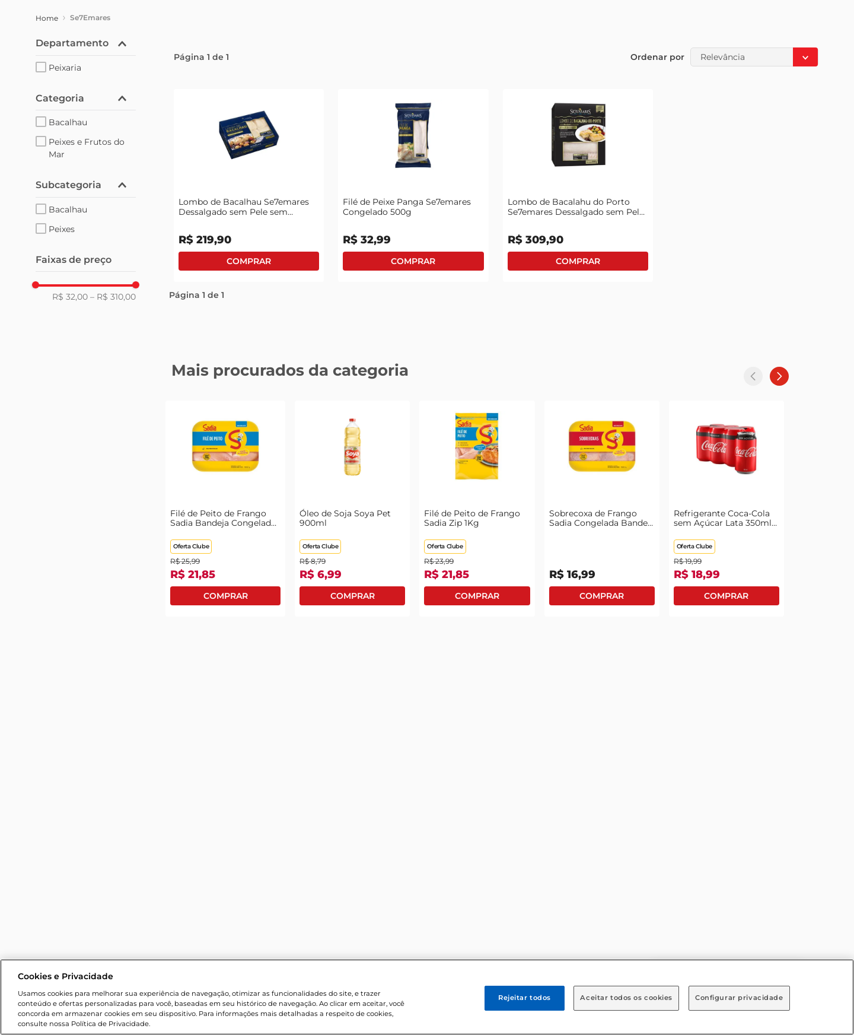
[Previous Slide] (753, 376)
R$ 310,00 (113, 296)
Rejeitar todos (524, 997)
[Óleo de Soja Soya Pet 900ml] (352, 508)
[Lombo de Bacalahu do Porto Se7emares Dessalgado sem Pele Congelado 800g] (578, 185)
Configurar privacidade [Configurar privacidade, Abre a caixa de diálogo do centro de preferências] (739, 997)
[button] (86, 43)
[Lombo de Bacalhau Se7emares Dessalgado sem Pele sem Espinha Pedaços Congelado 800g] (249, 185)
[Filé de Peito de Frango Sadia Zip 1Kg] (477, 508)
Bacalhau (68, 122)
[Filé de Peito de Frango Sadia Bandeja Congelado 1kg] (225, 508)
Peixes (62, 229)
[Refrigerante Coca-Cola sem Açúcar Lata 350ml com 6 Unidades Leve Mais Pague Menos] (726, 508)
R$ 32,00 (70, 296)
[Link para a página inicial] (47, 18)
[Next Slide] (779, 376)
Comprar (249, 261)
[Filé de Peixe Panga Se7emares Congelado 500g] (413, 185)
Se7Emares (90, 17)
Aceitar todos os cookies (626, 997)
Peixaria (65, 67)
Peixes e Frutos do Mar (87, 148)
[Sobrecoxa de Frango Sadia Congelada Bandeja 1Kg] (602, 508)
